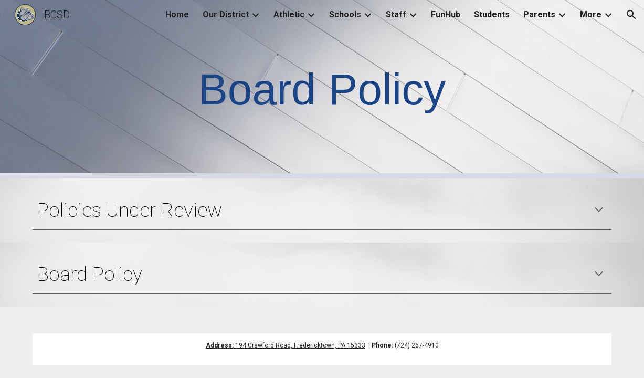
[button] (631, 14)
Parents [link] (539, 14)
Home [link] (177, 14)
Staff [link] (396, 14)
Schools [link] (345, 14)
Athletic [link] (288, 14)
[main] (322, 89)
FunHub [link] (445, 14)
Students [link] (492, 14)
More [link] (590, 14)
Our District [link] (226, 14)
